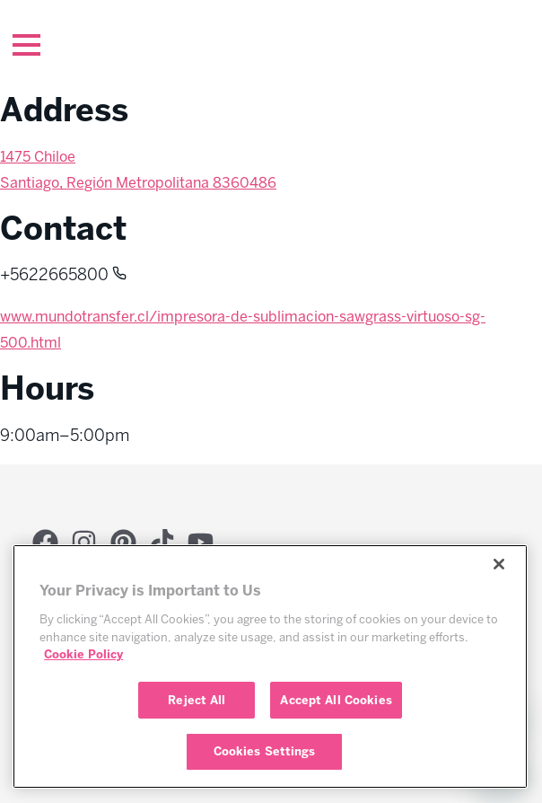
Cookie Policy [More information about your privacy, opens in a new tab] (83, 654)
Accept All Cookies (335, 700)
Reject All (196, 700)
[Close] (499, 564)
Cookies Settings (265, 751)
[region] (270, 666)
